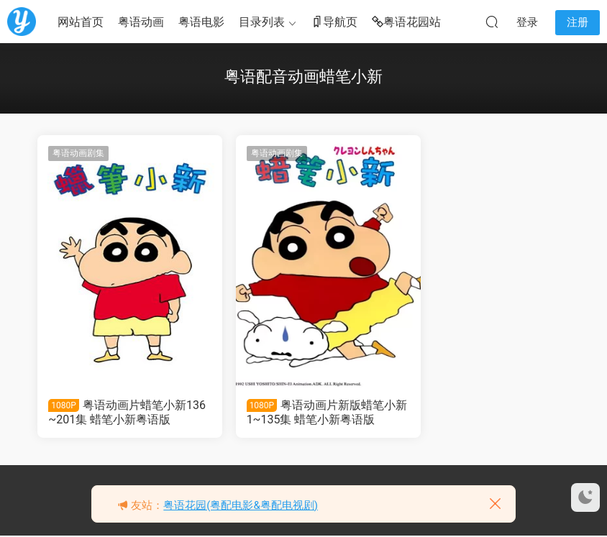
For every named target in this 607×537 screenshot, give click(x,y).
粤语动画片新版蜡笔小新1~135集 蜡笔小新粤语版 (301, 412)
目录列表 (262, 22)
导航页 (334, 22)
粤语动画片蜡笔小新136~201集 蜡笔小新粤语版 (121, 412)
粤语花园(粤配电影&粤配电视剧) (240, 505)
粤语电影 (201, 22)
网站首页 (81, 22)
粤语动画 (141, 22)
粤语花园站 (406, 22)
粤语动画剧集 (79, 153)
